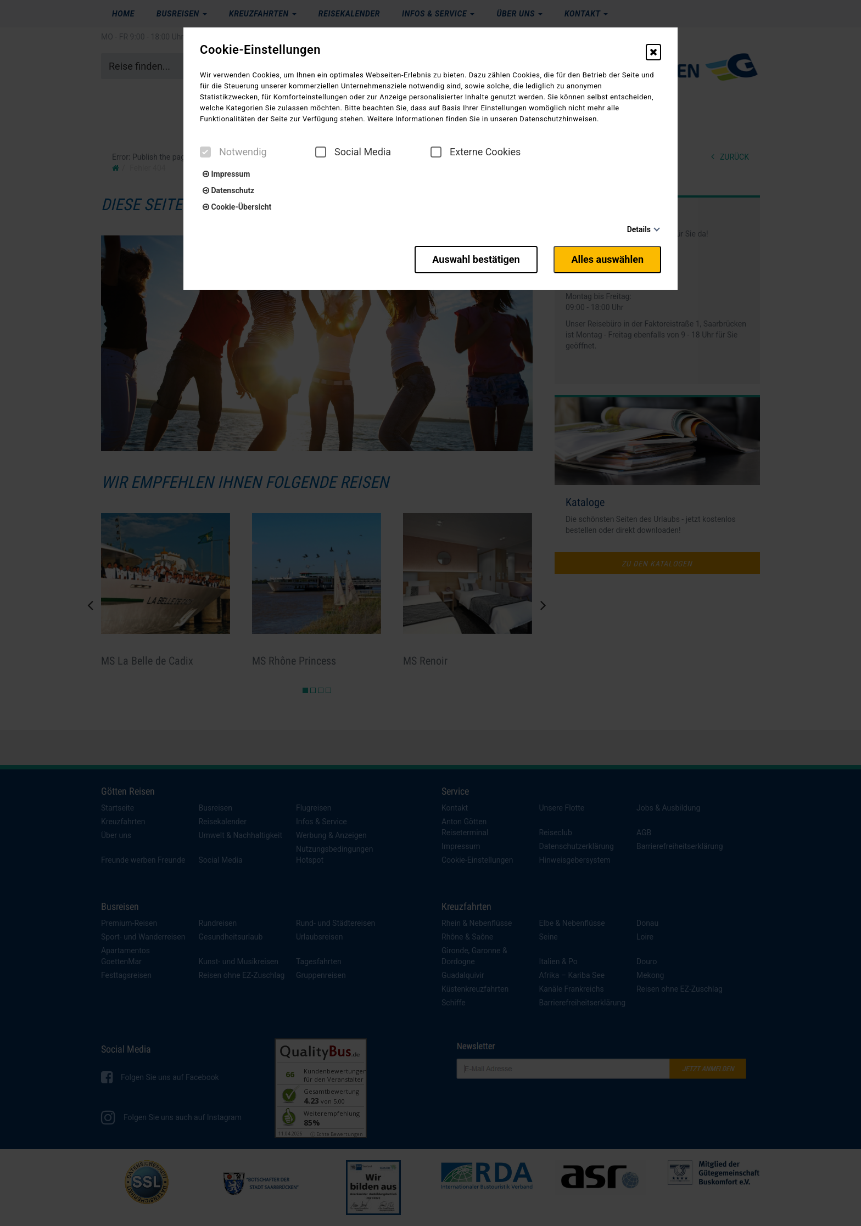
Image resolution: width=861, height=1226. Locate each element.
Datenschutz (228, 190)
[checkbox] (205, 152)
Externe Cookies (476, 152)
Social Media (353, 152)
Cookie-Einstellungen (260, 50)
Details (639, 229)
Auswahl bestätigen (475, 259)
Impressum (226, 174)
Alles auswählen (607, 259)
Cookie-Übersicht (237, 207)
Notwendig (233, 152)
